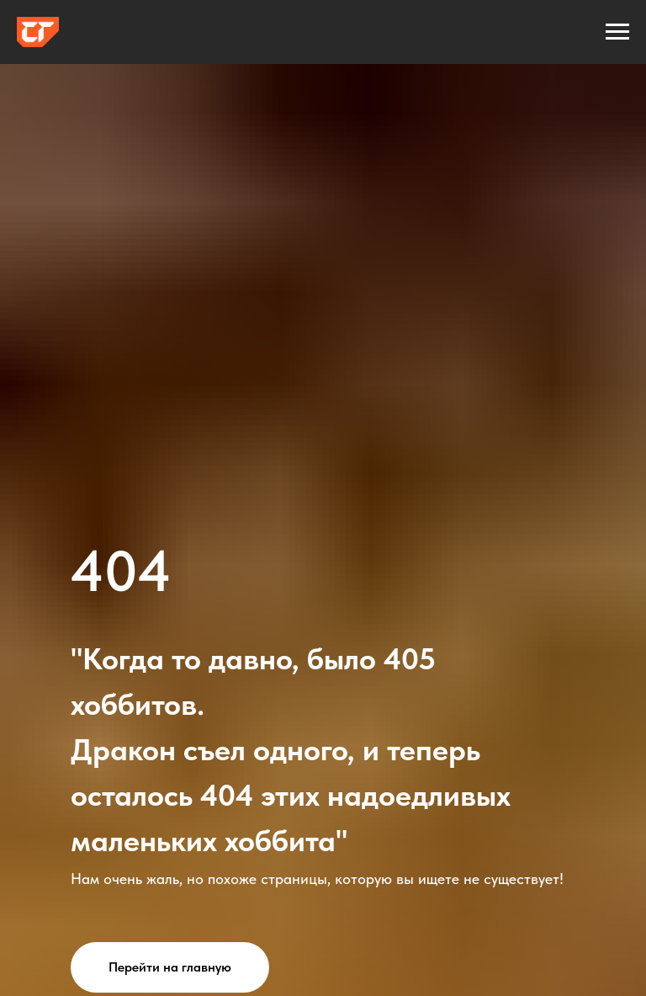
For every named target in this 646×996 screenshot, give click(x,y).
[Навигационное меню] (617, 32)
